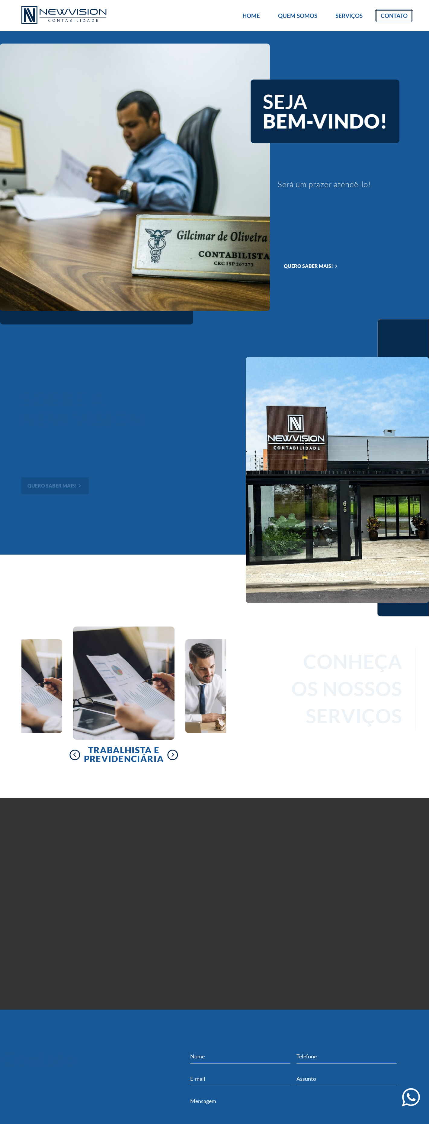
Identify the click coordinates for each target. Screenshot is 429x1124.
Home (251, 16)
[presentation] (74, 755)
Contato (394, 16)
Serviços (349, 16)
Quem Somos (297, 16)
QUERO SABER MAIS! (311, 266)
